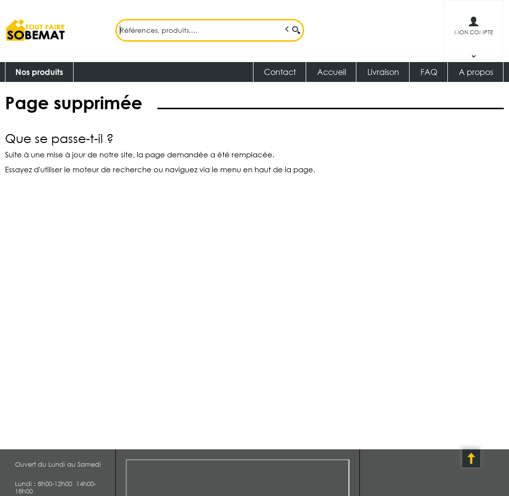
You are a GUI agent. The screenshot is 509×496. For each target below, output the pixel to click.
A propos (476, 72)
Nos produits (39, 71)
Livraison (383, 72)
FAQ (429, 72)
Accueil (331, 72)
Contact (280, 72)
